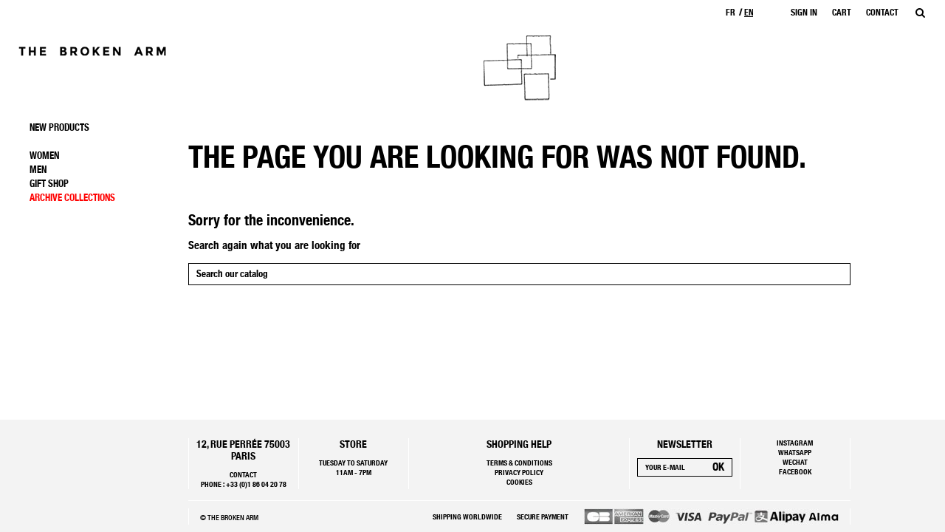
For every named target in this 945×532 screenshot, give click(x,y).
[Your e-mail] (671, 467)
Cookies (519, 481)
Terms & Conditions (519, 462)
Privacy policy (519, 472)
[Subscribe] (718, 467)
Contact (243, 474)
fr (730, 12)
